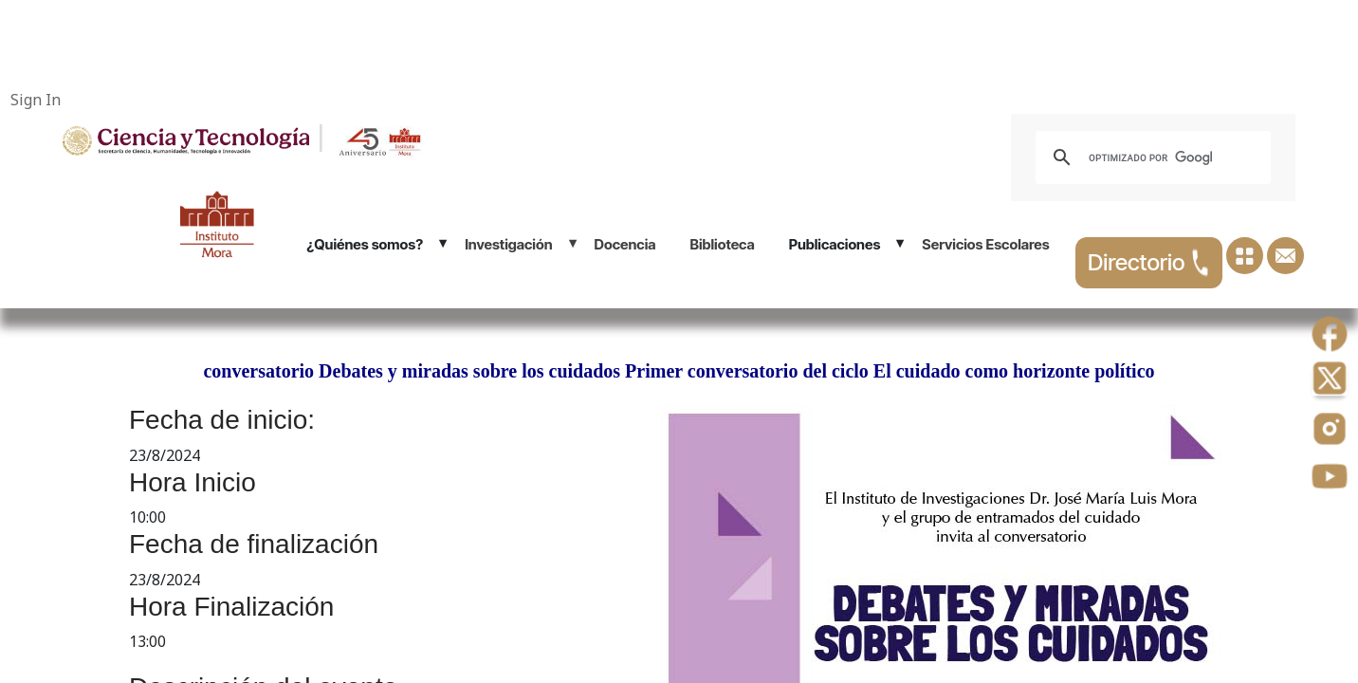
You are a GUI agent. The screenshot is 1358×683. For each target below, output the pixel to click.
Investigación (508, 244)
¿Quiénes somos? (364, 244)
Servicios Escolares (985, 244)
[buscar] (1150, 157)
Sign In (35, 99)
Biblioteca (722, 244)
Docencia (625, 244)
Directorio (1149, 263)
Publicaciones (835, 244)
